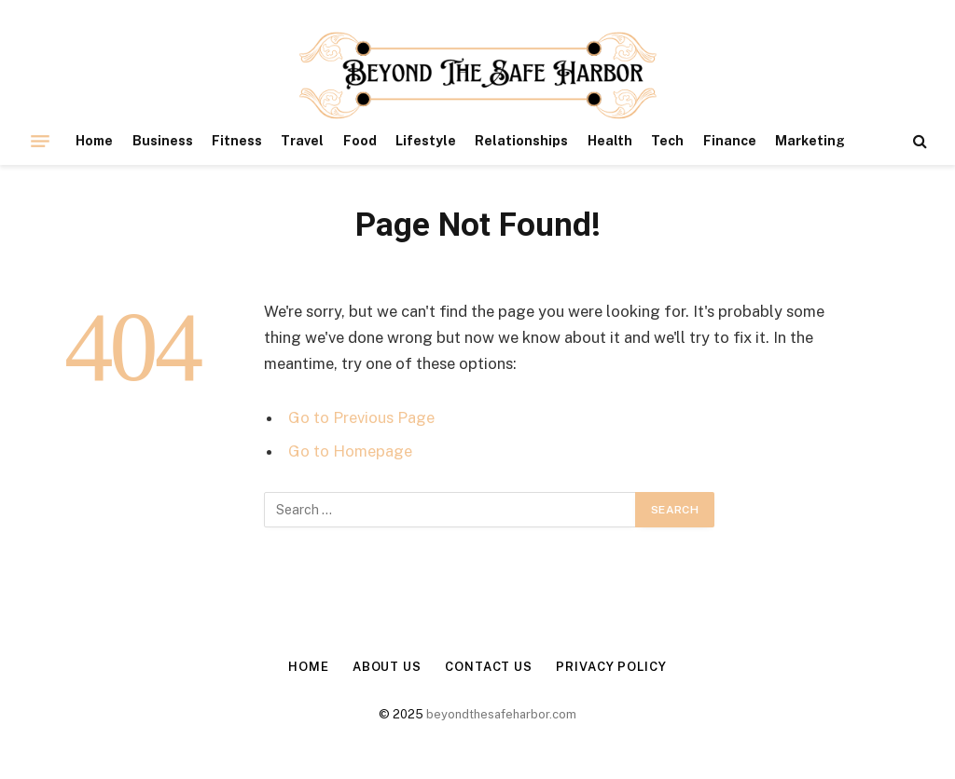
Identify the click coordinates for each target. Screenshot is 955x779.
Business (162, 140)
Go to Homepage (350, 451)
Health (610, 140)
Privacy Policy (611, 667)
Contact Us (489, 667)
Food (360, 140)
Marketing (810, 140)
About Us (387, 667)
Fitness (237, 140)
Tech (667, 140)
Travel (302, 140)
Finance (729, 140)
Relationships (521, 140)
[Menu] (40, 141)
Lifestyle (425, 140)
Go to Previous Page (361, 417)
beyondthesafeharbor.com (501, 714)
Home (94, 140)
